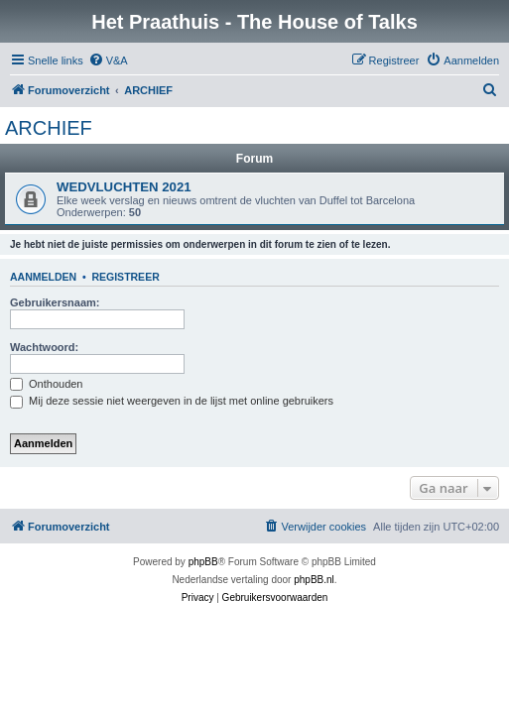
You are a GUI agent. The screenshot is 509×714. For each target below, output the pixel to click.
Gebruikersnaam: (54, 302)
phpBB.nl (314, 579)
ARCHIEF (48, 128)
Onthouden (46, 384)
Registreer (125, 277)
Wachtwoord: (44, 347)
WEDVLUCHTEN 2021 (124, 186)
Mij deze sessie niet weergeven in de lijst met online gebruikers (171, 401)
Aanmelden (43, 277)
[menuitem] (108, 60)
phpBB (203, 561)
